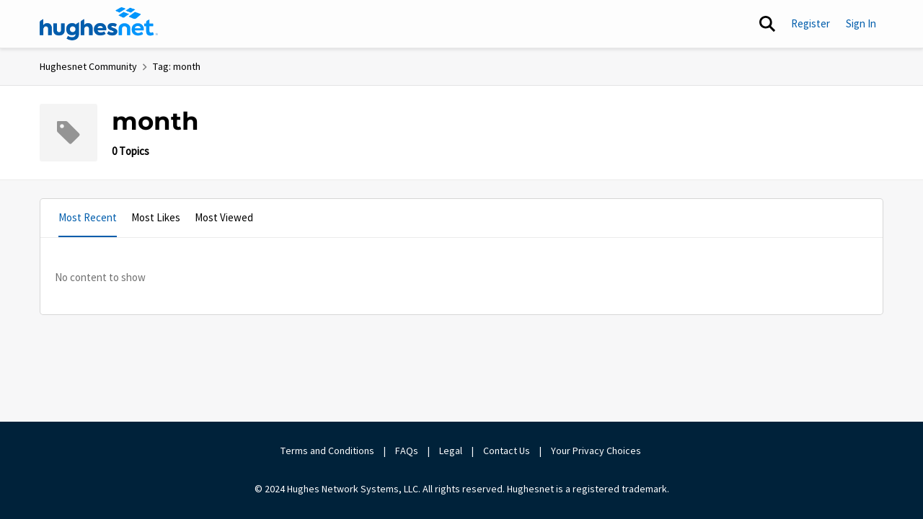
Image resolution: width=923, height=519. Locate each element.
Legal (450, 450)
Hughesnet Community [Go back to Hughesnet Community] (88, 66)
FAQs (406, 450)
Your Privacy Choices (597, 450)
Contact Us (506, 450)
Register (810, 23)
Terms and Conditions (327, 450)
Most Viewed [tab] (224, 217)
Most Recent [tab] (87, 217)
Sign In (861, 23)
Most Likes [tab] (155, 217)
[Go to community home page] (99, 23)
